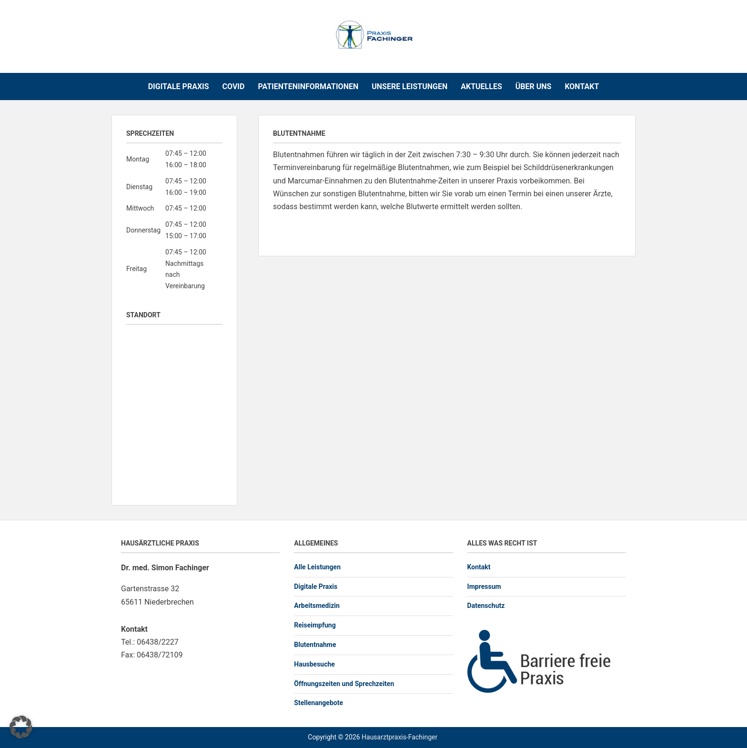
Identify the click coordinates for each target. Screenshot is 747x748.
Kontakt (582, 86)
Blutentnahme (315, 644)
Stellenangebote (318, 703)
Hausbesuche (314, 664)
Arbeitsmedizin (317, 605)
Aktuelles (481, 86)
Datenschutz (486, 605)
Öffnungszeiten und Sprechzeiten (344, 683)
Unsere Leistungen (409, 86)
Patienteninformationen (308, 86)
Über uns (533, 86)
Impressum (484, 586)
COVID (233, 86)
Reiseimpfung (314, 625)
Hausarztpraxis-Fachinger (399, 737)
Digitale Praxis (178, 86)
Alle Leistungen (317, 567)
